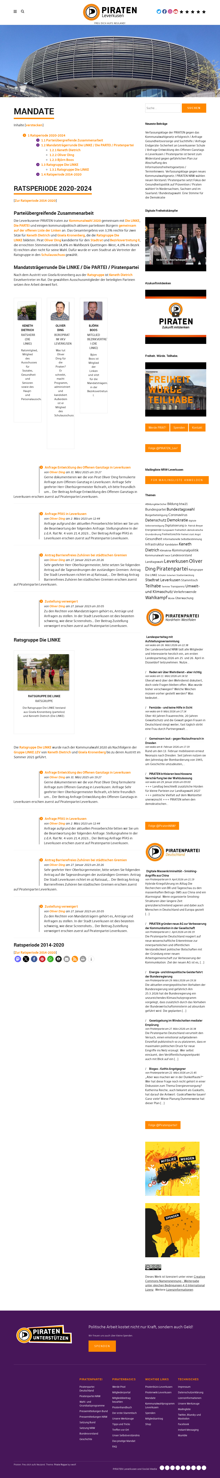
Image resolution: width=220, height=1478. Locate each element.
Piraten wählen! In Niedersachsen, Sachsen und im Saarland (173, 189)
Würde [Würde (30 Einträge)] (171, 598)
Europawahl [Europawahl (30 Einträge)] (168, 530)
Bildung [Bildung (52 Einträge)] (172, 504)
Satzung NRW (87, 1428)
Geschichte (85, 1439)
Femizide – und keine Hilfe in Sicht (170, 707)
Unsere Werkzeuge (123, 1418)
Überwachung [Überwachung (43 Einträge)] (184, 598)
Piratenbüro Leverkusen (158, 1386)
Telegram (181, 11)
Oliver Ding (62, 155)
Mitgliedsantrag (154, 1418)
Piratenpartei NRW (89, 1396)
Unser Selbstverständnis (126, 1435)
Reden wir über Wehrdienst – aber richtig (175, 672)
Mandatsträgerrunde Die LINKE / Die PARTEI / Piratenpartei (87, 145)
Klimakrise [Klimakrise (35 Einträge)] (165, 550)
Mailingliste (184, 1409)
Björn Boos (62, 160)
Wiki (192, 11)
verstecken (34, 125)
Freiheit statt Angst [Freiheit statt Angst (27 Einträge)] (191, 534)
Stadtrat (97, 240)
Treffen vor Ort (120, 1429)
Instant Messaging (188, 1429)
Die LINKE (132, 221)
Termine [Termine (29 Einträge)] (166, 586)
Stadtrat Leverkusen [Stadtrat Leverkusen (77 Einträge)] (162, 579)
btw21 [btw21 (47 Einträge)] (183, 504)
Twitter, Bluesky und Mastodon (188, 1468)
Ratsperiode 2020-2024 (46, 135)
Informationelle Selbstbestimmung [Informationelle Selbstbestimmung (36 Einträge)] (182, 539)
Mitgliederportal (121, 1392)
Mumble (182, 1435)
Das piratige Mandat (123, 1441)
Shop (148, 1424)
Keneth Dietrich (65, 150)
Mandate (150, 1398)
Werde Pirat (118, 1386)
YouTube (175, 11)
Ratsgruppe (95, 275)
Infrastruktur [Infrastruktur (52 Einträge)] (154, 544)
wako (153, 645)
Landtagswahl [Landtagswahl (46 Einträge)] (154, 562)
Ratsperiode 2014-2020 (61, 174)
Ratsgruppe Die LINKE (59, 165)
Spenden (102, 1346)
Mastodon (187, 11)
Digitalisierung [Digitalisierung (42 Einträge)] (174, 525)
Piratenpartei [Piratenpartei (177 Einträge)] (172, 568)
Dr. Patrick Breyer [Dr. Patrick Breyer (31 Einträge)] (194, 525)
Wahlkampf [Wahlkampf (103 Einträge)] (156, 597)
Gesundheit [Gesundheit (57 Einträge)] (153, 539)
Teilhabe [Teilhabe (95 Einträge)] (153, 585)
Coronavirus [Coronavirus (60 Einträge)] (177, 515)
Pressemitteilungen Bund (93, 1411)
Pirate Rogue (60, 1464)
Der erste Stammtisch (124, 1413)
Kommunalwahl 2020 (85, 221)
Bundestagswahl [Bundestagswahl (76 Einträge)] (181, 509)
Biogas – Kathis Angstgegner (167, 1069)
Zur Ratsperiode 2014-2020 (35, 200)
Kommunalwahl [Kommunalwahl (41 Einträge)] (154, 555)
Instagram (170, 11)
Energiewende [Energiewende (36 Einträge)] (153, 530)
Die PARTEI (22, 225)
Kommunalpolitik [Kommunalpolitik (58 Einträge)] (185, 550)
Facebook (164, 11)
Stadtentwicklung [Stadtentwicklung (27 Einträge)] (185, 575)
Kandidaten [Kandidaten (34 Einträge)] (171, 544)
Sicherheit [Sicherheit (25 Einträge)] (171, 575)
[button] (18, 616)
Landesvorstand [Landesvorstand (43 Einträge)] (181, 555)
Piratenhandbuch (122, 1407)
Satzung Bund (87, 1422)
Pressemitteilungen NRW (93, 1416)
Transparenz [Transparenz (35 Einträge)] (178, 586)
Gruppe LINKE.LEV (27, 581)
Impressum (184, 1386)
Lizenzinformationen (179, 1289)
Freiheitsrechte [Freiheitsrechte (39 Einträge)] (171, 534)
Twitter (159, 11)
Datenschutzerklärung (190, 1392)
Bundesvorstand (88, 1433)
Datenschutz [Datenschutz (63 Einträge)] (155, 520)
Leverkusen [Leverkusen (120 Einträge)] (176, 561)
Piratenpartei (157, 879)
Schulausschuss (53, 255)
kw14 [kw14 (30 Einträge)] (167, 555)
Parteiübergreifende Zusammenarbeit (72, 140)
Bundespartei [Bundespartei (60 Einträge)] (155, 509)
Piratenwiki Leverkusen (158, 1392)
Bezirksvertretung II (125, 240)
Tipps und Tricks (121, 1424)
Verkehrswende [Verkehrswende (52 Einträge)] (184, 592)
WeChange (198, 11)
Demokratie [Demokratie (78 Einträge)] (177, 520)
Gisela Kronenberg (71, 235)
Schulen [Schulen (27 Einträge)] (162, 575)
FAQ (114, 1446)
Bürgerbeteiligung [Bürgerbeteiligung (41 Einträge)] (156, 515)
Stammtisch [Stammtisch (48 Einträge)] (189, 580)
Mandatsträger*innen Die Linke (204, 11)
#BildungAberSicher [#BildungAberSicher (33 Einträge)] (156, 504)
